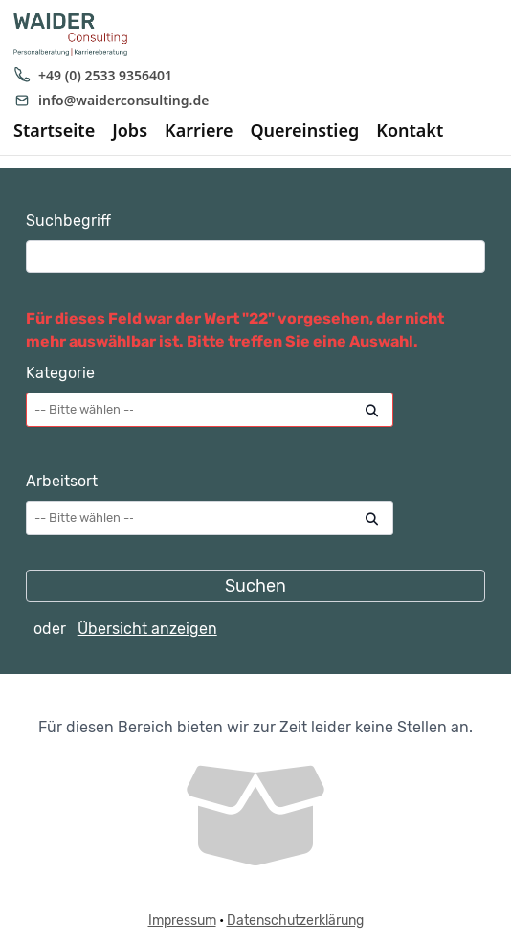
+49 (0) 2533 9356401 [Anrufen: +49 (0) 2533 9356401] (92, 75)
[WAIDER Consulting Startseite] (70, 34)
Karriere (199, 131)
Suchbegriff (68, 221)
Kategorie (60, 373)
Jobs (129, 131)
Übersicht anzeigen (147, 628)
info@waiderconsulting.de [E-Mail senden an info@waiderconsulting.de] (111, 100)
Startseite (54, 131)
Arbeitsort (62, 481)
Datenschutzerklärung (295, 920)
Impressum (182, 920)
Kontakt (409, 131)
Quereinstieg (304, 131)
